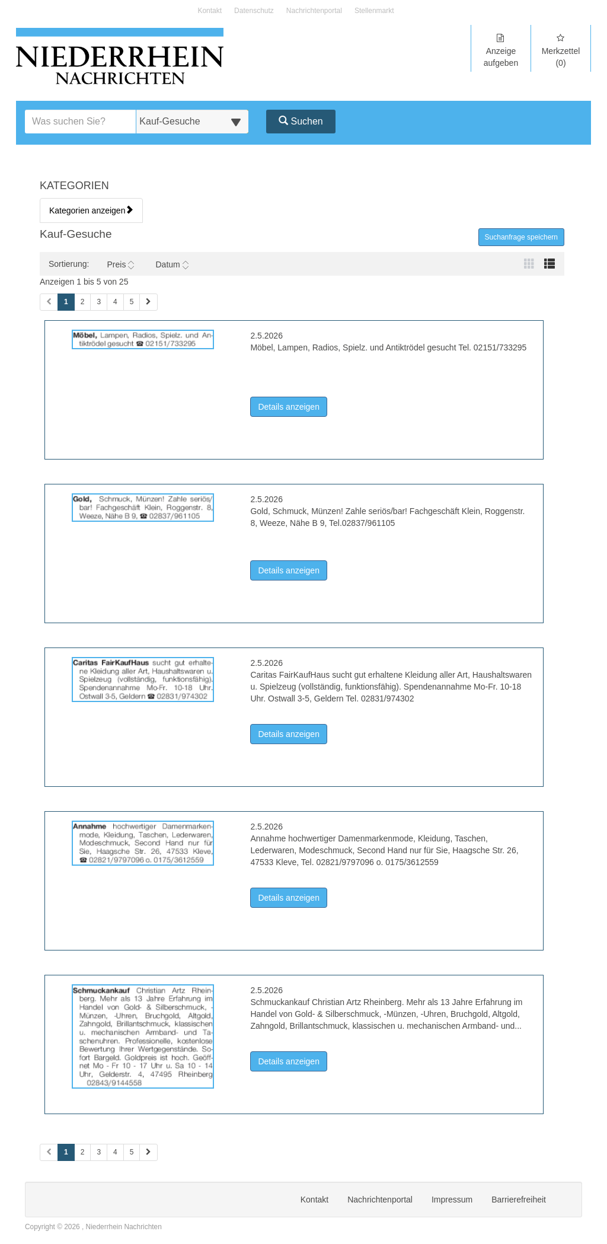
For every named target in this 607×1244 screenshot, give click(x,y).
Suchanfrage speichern (521, 237)
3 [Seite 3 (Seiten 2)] (99, 1152)
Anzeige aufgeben (501, 51)
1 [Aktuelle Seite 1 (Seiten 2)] (66, 1151)
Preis (120, 264)
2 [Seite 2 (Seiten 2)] (83, 1152)
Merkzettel (561, 51)
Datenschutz (254, 11)
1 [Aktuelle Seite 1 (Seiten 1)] (66, 301)
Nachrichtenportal (314, 11)
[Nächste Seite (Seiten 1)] (148, 302)
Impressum (452, 1199)
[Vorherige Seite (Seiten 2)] (49, 1152)
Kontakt (209, 11)
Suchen (301, 121)
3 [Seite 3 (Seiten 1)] (99, 302)
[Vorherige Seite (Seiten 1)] (49, 302)
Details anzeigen (292, 406)
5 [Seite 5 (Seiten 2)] (132, 1152)
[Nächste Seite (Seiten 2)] (148, 1152)
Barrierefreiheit (518, 1199)
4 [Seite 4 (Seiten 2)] (115, 1152)
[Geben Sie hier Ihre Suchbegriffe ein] (80, 121)
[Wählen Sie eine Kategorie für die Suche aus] (192, 121)
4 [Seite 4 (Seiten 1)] (115, 302)
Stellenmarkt (374, 11)
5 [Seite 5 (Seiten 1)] (132, 302)
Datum (171, 264)
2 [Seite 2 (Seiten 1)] (83, 302)
